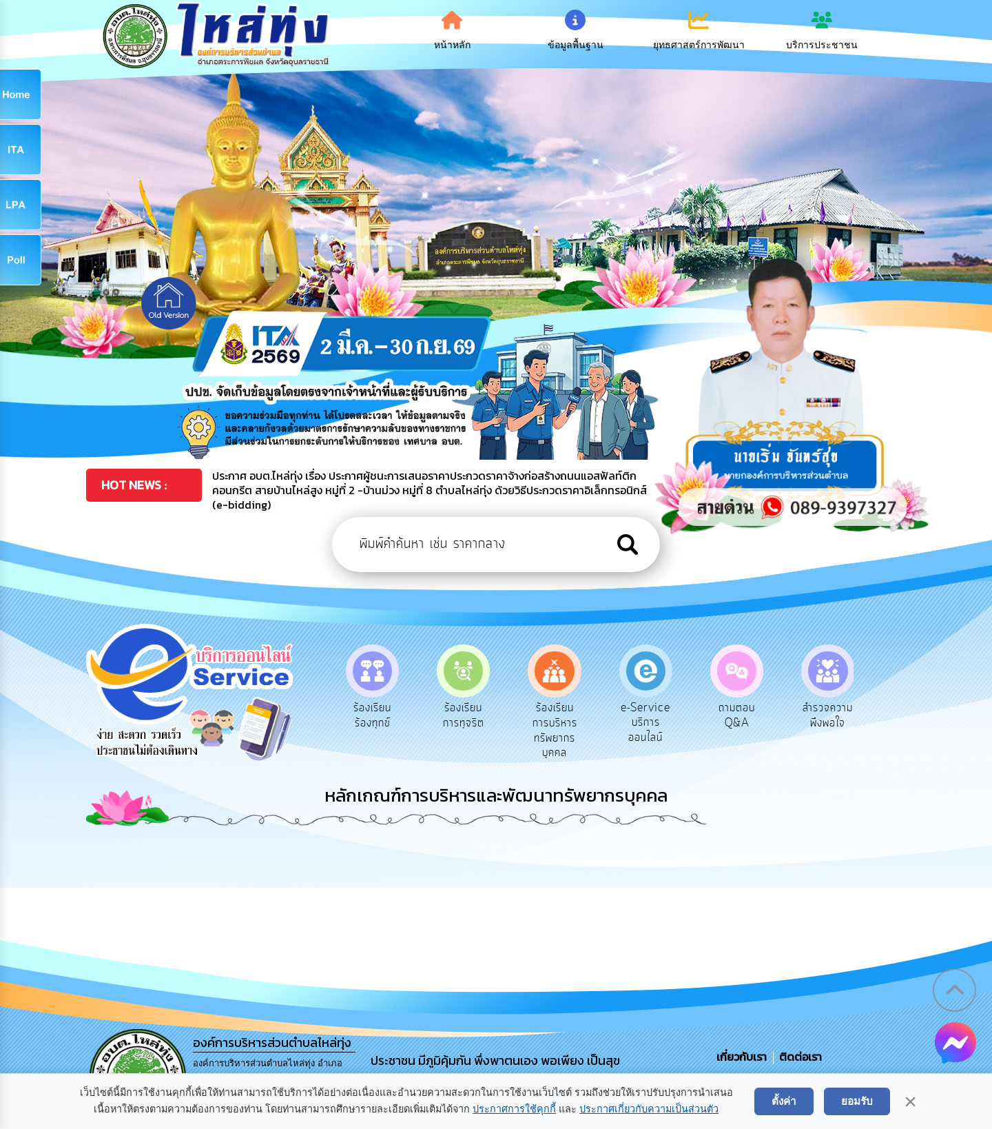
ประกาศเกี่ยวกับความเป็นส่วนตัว (649, 1109)
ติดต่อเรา (798, 1056)
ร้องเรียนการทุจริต (480, 715)
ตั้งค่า (784, 1101)
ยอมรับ (857, 1101)
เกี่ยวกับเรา (742, 1056)
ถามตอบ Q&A (753, 715)
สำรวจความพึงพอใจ (845, 715)
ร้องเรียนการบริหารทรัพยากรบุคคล (571, 730)
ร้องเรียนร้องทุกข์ (389, 715)
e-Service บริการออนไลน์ (663, 723)
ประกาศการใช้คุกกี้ (514, 1109)
